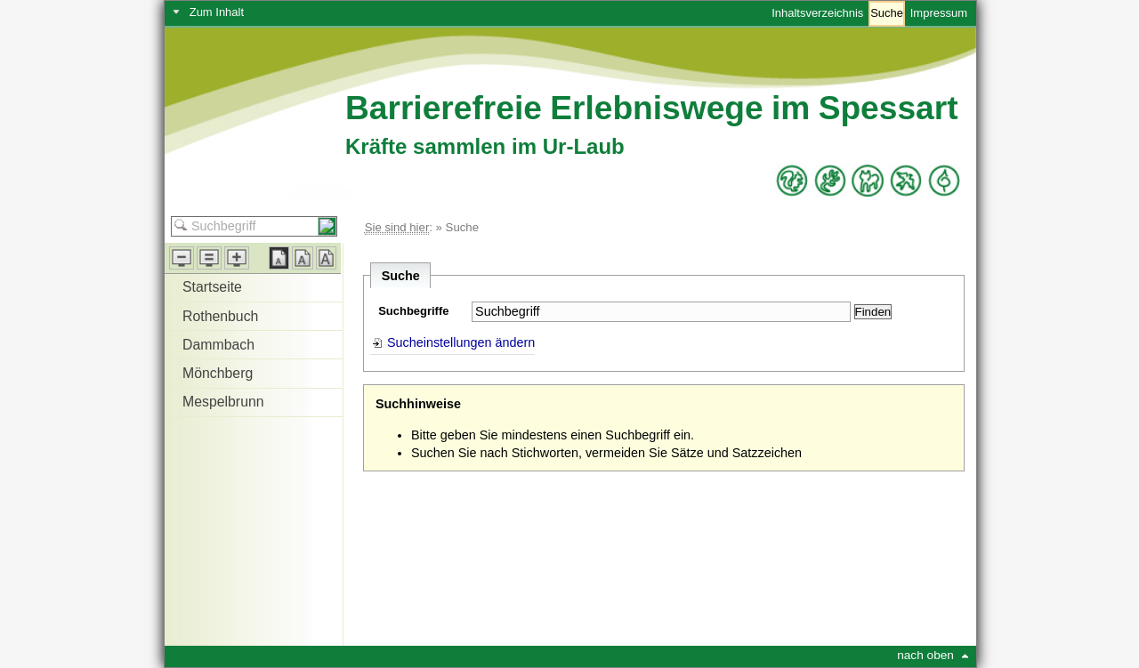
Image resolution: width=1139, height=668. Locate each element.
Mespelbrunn (223, 401)
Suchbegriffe (413, 311)
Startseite (212, 286)
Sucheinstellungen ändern (461, 342)
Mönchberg (217, 373)
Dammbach (218, 344)
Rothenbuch (220, 316)
